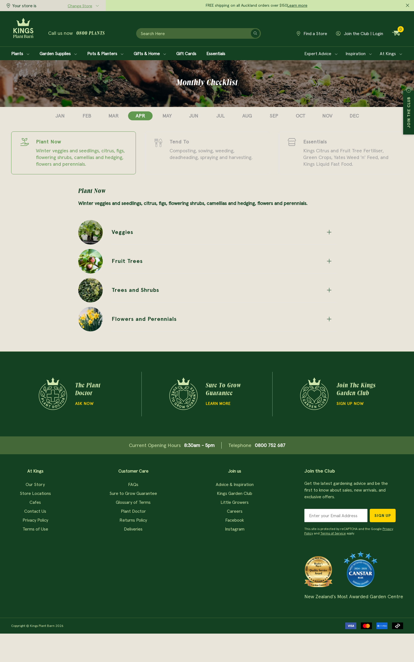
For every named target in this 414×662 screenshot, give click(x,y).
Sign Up (382, 515)
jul (220, 116)
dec (354, 116)
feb (86, 116)
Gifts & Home (150, 54)
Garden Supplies (58, 54)
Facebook (234, 520)
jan (60, 116)
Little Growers (235, 502)
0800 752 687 (270, 445)
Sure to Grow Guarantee (133, 493)
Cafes (35, 502)
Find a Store (312, 33)
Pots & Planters (105, 54)
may (167, 116)
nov (327, 116)
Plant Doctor (133, 511)
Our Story (35, 484)
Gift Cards (186, 53)
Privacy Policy (35, 520)
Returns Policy (133, 520)
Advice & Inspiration (235, 484)
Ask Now (84, 403)
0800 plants (90, 33)
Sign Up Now (350, 403)
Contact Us (35, 511)
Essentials (215, 53)
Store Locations (35, 493)
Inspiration (359, 53)
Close (408, 90)
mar (113, 116)
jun (193, 116)
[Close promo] (407, 5)
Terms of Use (35, 529)
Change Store (80, 5)
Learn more (297, 5)
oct (300, 116)
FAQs (133, 484)
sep (274, 116)
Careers (234, 511)
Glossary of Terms (133, 502)
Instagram (234, 529)
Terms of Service (333, 533)
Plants (20, 54)
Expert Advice (321, 53)
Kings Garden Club (234, 493)
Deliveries (133, 529)
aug (247, 116)
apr (140, 116)
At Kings (391, 53)
